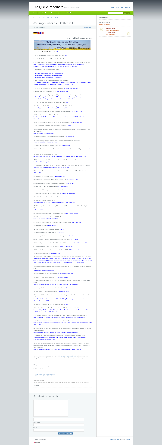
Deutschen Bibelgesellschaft (68, 356)
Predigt (69, 13)
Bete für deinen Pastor (104, 24)
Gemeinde (54, 13)
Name (69, 399)
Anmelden (127, 7)
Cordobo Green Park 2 (114, 439)
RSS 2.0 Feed (50, 382)
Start (34, 13)
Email (121, 7)
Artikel (41, 13)
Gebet (47, 13)
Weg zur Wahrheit (43, 376)
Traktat (42, 380)
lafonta (117, 7)
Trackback (73, 382)
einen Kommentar (63, 382)
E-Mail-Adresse (37, 422)
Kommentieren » (87, 27)
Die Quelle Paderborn (48, 7)
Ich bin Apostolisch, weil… (45, 374)
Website (35, 427)
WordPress (127, 439)
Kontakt (62, 13)
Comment (35, 399)
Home (112, 7)
